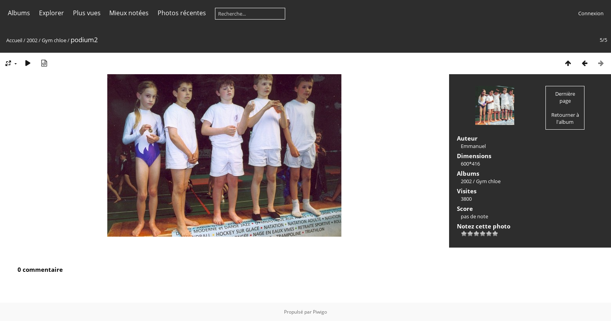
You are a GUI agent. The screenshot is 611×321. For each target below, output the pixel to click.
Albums (19, 13)
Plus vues (87, 13)
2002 (32, 40)
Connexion (591, 13)
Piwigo (320, 312)
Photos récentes (182, 13)
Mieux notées (129, 13)
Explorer (51, 13)
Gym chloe (54, 40)
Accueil (14, 40)
